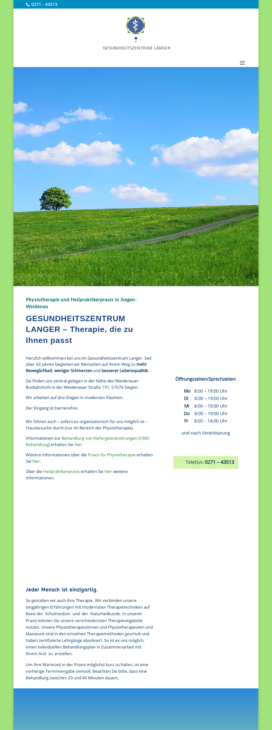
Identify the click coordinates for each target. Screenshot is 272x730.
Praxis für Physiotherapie (112, 455)
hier (78, 444)
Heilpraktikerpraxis (61, 471)
